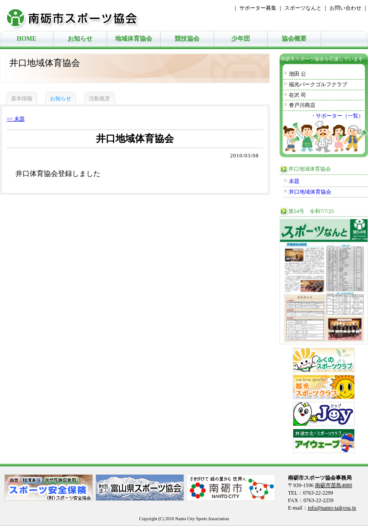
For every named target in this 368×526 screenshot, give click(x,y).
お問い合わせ (345, 8)
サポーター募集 (257, 8)
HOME (26, 38)
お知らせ (80, 38)
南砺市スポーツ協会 (77, 15)
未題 (294, 181)
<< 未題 (16, 119)
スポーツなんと (303, 8)
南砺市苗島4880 (333, 485)
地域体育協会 (133, 38)
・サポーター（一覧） (337, 116)
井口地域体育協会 (310, 192)
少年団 (240, 38)
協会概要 (294, 38)
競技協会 (187, 38)
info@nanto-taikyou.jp (332, 508)
